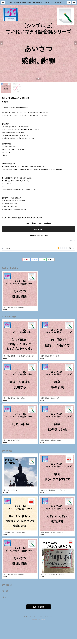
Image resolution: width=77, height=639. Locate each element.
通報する (72, 240)
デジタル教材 (6, 591)
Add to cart (38, 229)
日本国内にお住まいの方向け (38, 235)
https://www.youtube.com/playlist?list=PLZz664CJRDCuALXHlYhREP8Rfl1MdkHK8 (32, 169)
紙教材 (4, 597)
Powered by (38, 619)
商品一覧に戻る (38, 607)
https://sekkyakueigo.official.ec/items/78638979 (20, 189)
